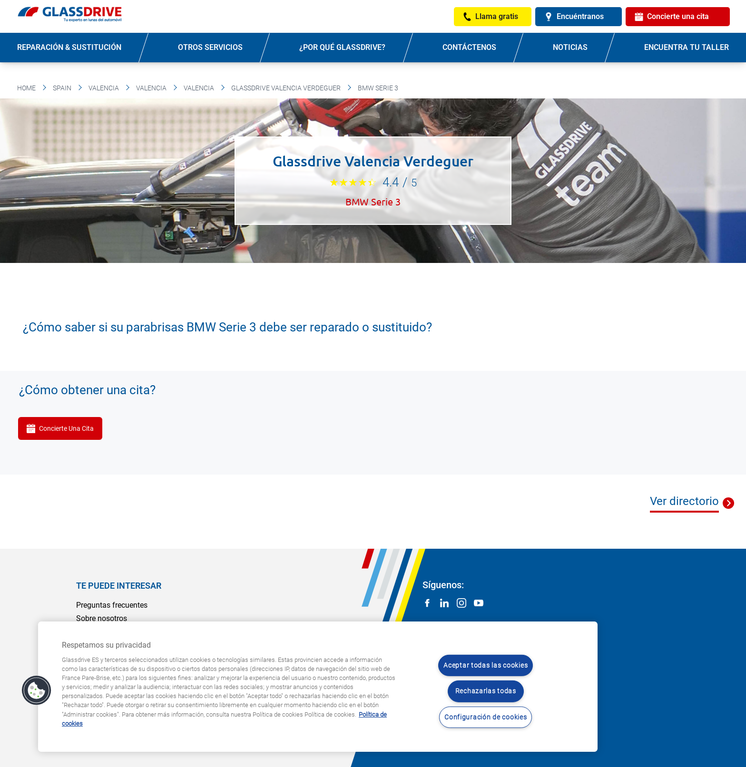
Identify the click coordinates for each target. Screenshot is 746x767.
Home (26, 88)
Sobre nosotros (101, 618)
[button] (36, 690)
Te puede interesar (118, 586)
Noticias (570, 47)
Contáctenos (469, 47)
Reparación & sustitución (69, 47)
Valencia (103, 88)
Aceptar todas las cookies (485, 665)
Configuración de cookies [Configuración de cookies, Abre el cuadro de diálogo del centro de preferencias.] (485, 717)
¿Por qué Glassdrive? (342, 47)
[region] (318, 686)
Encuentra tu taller (686, 47)
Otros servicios (210, 47)
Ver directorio (684, 501)
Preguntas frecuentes (111, 605)
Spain (62, 88)
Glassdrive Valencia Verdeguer (286, 88)
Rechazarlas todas (485, 691)
